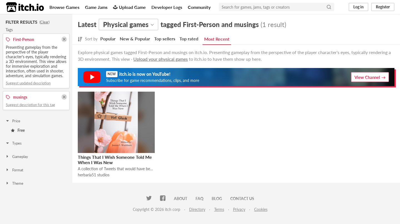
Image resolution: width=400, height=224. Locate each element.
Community (199, 7)
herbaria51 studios (93, 174)
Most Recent (216, 39)
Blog (217, 198)
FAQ (199, 198)
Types (13, 143)
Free (18, 130)
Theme (14, 183)
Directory (197, 209)
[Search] (329, 7)
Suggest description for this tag (30, 105)
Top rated (188, 38)
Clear (44, 22)
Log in (358, 6)
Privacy (239, 209)
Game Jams (96, 7)
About (180, 198)
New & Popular (135, 38)
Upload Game (129, 7)
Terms (219, 209)
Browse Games (64, 7)
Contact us (242, 198)
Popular (108, 38)
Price (12, 121)
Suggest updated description (28, 83)
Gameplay (16, 156)
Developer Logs (166, 7)
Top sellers (164, 38)
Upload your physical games (160, 59)
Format (14, 170)
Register (383, 6)
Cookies (261, 209)
